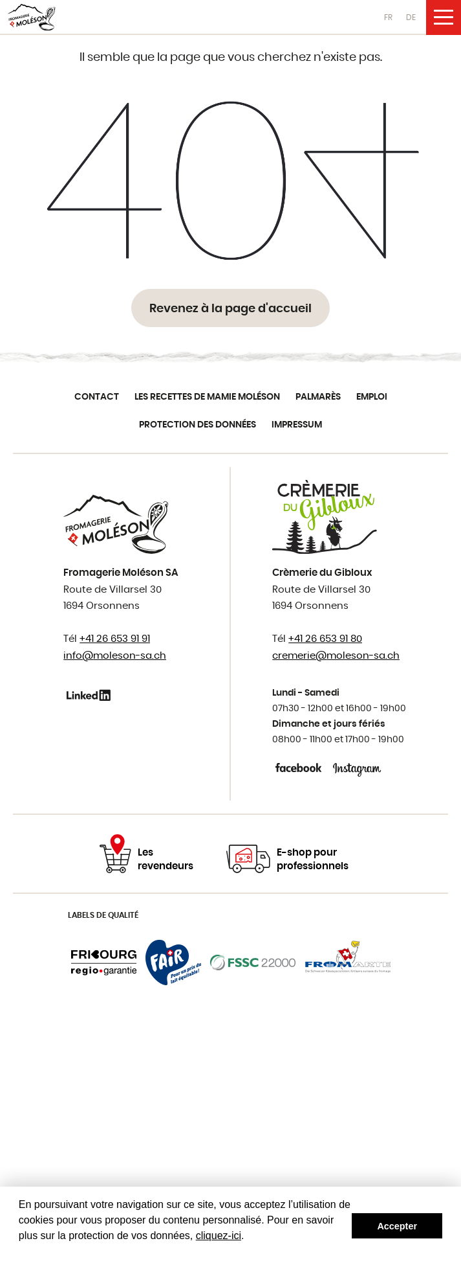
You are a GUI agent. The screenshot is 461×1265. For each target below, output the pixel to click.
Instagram (357, 767)
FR (388, 17)
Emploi (371, 397)
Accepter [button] (397, 1226)
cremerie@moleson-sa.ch (336, 656)
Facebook (299, 767)
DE (411, 17)
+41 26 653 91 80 (325, 639)
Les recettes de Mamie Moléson (207, 397)
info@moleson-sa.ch (114, 656)
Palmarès (318, 397)
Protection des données (197, 424)
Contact (96, 397)
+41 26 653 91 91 (115, 639)
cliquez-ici (218, 1235)
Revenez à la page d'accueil (230, 309)
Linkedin (91, 695)
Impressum (297, 424)
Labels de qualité (103, 915)
